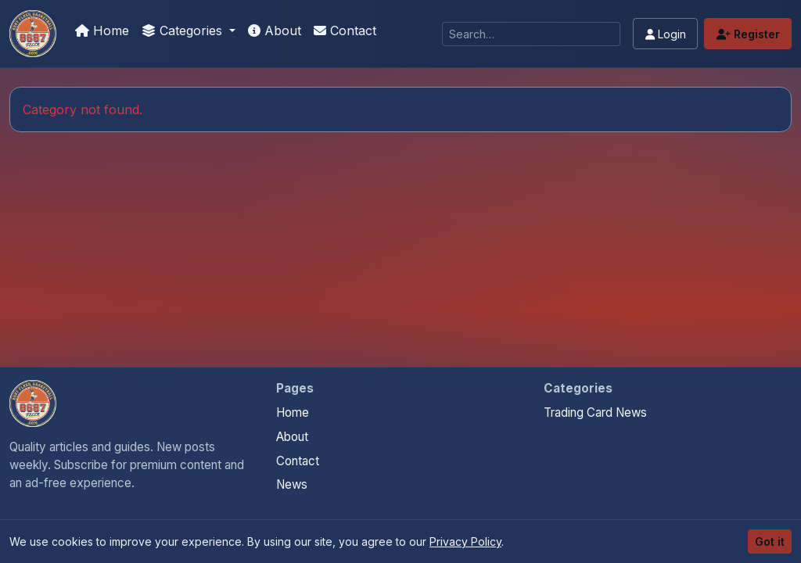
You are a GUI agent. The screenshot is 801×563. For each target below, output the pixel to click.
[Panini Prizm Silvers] (32, 33)
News (291, 484)
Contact (345, 30)
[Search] (531, 34)
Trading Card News (595, 412)
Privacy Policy (465, 541)
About (274, 30)
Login (665, 34)
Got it (770, 541)
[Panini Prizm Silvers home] (32, 403)
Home (102, 30)
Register (748, 34)
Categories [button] (184, 30)
